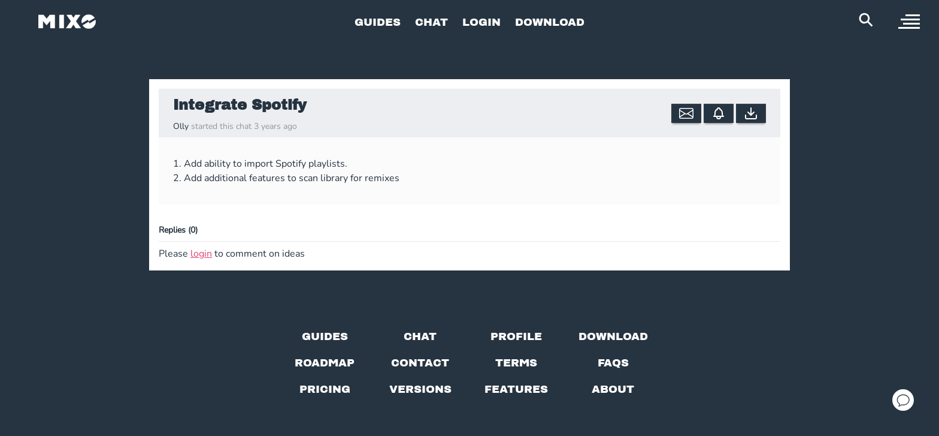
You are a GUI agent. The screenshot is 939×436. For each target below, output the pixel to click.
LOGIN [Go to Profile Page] (481, 21)
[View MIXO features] (516, 389)
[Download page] (613, 336)
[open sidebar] (909, 21)
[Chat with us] (420, 336)
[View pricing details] (325, 389)
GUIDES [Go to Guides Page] (378, 21)
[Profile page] (516, 336)
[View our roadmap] (324, 362)
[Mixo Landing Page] (67, 22)
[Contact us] (420, 362)
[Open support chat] (903, 400)
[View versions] (420, 389)
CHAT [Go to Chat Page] (431, 21)
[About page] (613, 389)
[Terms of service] (516, 362)
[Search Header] (866, 19)
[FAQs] (613, 362)
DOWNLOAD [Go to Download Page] (549, 21)
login (201, 253)
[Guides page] (325, 336)
